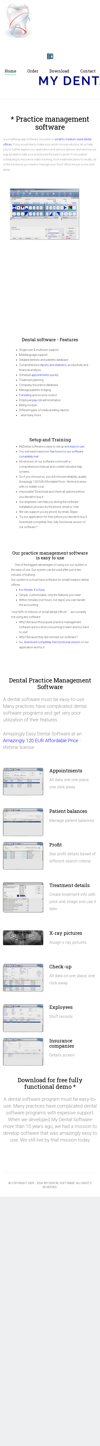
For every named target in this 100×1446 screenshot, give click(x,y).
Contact (88, 71)
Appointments (65, 771)
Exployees (61, 1007)
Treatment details (69, 885)
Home (10, 71)
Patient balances (68, 811)
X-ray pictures (65, 933)
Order (32, 71)
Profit (55, 844)
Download (59, 71)
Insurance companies (61, 1043)
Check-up (60, 966)
